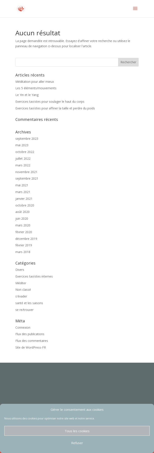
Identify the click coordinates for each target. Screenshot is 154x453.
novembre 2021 (26, 172)
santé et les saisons (29, 303)
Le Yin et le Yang (26, 95)
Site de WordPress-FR (30, 347)
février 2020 (23, 232)
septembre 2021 (26, 178)
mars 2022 (22, 165)
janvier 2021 (23, 198)
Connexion (22, 327)
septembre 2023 (26, 138)
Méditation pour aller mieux (34, 82)
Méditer (20, 283)
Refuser (77, 443)
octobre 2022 (24, 152)
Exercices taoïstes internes (34, 276)
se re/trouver (24, 310)
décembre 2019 (26, 239)
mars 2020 (22, 225)
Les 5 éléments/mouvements (35, 88)
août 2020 (22, 212)
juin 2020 (21, 218)
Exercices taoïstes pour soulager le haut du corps (49, 101)
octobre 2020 (24, 205)
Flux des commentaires (31, 341)
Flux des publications (29, 334)
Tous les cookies (77, 431)
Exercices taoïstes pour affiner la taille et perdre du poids (55, 108)
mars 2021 (22, 192)
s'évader (21, 296)
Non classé (23, 289)
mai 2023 (21, 145)
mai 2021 (21, 185)
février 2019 (23, 245)
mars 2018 (22, 252)
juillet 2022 (22, 158)
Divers (19, 270)
